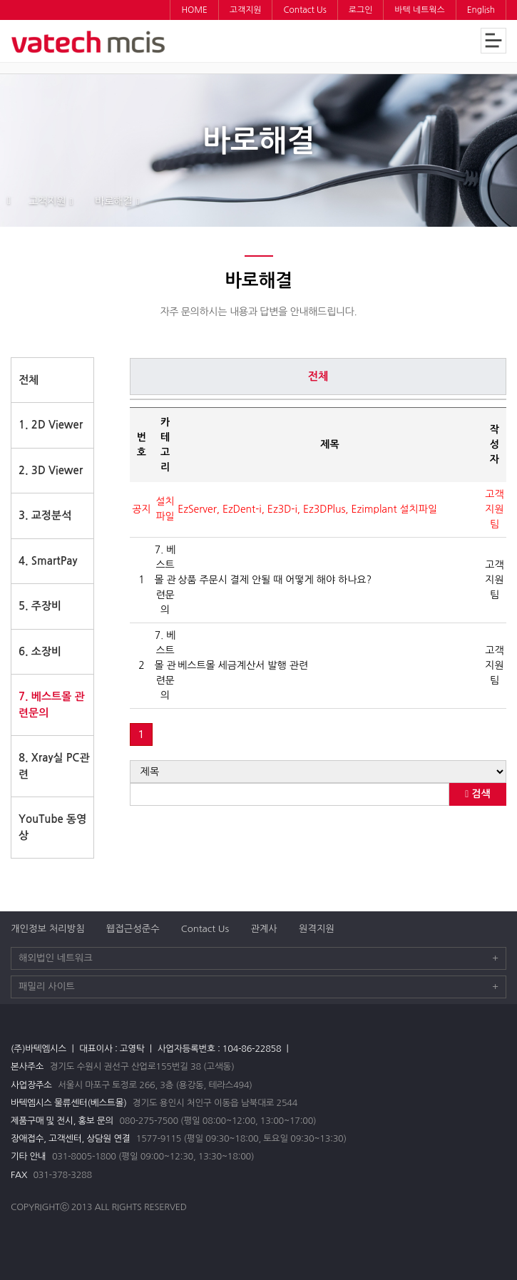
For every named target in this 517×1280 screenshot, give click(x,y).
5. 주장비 (40, 605)
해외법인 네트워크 (258, 958)
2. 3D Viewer (51, 470)
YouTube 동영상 (52, 827)
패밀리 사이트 (258, 987)
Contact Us (205, 928)
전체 (29, 379)
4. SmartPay (48, 560)
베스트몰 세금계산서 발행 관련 (243, 665)
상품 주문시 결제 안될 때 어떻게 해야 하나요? (275, 580)
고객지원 (47, 201)
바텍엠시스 (89, 42)
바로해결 (114, 201)
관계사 (263, 928)
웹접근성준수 (133, 928)
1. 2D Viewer (51, 424)
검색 (477, 794)
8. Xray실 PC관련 (54, 765)
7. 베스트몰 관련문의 (52, 704)
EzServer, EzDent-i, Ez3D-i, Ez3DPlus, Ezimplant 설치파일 (307, 509)
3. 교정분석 (45, 515)
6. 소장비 (40, 651)
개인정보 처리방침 (48, 928)
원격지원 (316, 928)
